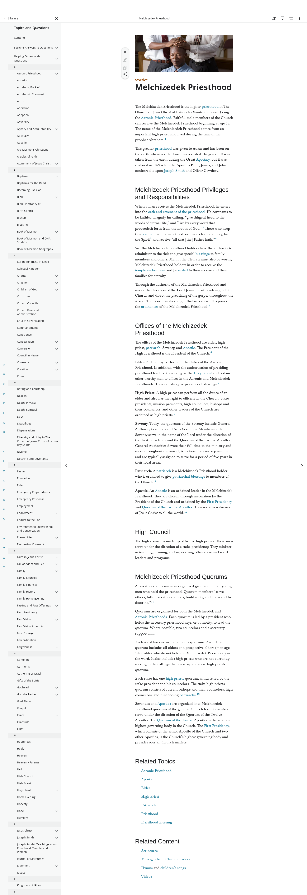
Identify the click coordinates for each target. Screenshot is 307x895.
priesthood (210, 106)
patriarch (153, 347)
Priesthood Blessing (156, 822)
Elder (145, 788)
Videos (146, 876)
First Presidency (219, 501)
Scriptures (149, 850)
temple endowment (150, 270)
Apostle (189, 347)
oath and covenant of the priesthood (176, 211)
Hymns (147, 868)
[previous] (67, 451)
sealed (183, 270)
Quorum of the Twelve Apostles (167, 507)
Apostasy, (203, 159)
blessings (203, 253)
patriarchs (188, 695)
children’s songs (173, 868)
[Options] (299, 18)
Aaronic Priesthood (156, 117)
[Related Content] (291, 18)
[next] (301, 451)
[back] (5, 18)
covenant (149, 234)
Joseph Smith (174, 170)
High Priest (150, 796)
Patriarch (148, 805)
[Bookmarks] (282, 18)
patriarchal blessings (188, 476)
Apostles (164, 703)
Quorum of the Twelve (175, 720)
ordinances (149, 306)
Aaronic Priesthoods (151, 617)
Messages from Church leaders (165, 859)
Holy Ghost (203, 373)
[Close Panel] (57, 18)
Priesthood (149, 814)
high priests (175, 678)
